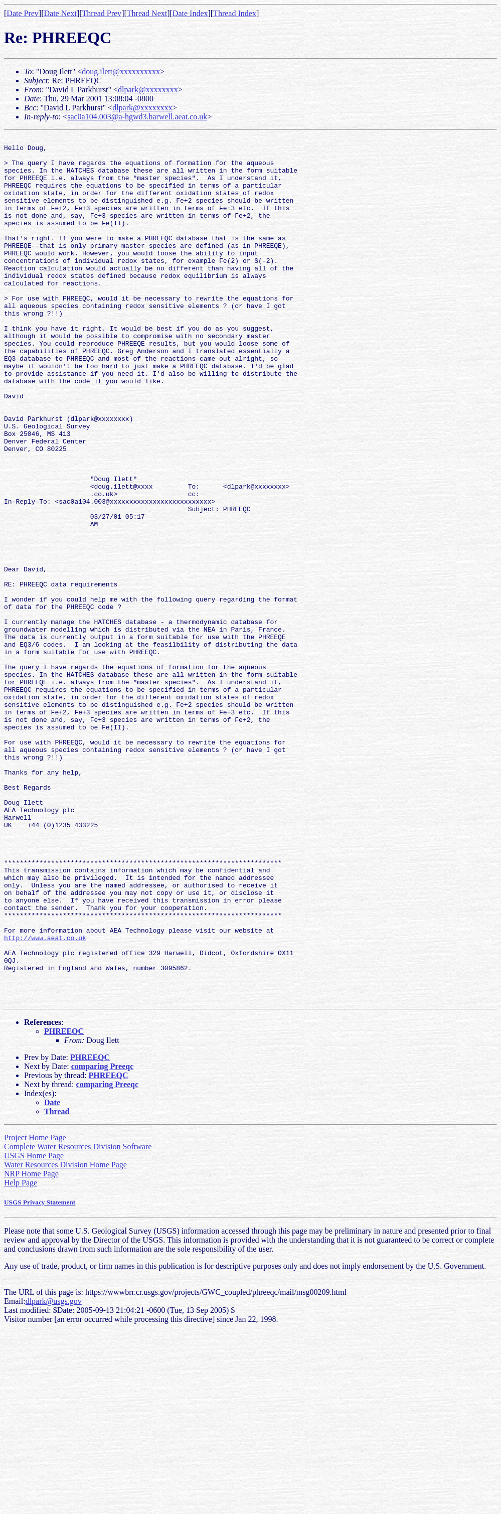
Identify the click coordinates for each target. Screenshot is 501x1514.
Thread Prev (101, 13)
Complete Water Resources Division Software (77, 1319)
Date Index (190, 13)
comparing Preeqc (102, 1239)
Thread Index (234, 13)
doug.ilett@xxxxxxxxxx (121, 71)
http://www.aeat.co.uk (45, 1098)
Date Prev (23, 13)
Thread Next (147, 13)
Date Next (60, 13)
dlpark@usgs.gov (54, 1474)
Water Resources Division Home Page (65, 1337)
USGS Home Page (34, 1328)
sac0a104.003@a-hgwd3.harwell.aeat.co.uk (137, 116)
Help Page (20, 1355)
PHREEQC (64, 1204)
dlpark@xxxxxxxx (148, 89)
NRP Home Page (31, 1346)
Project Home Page (35, 1310)
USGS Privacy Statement (39, 1375)
